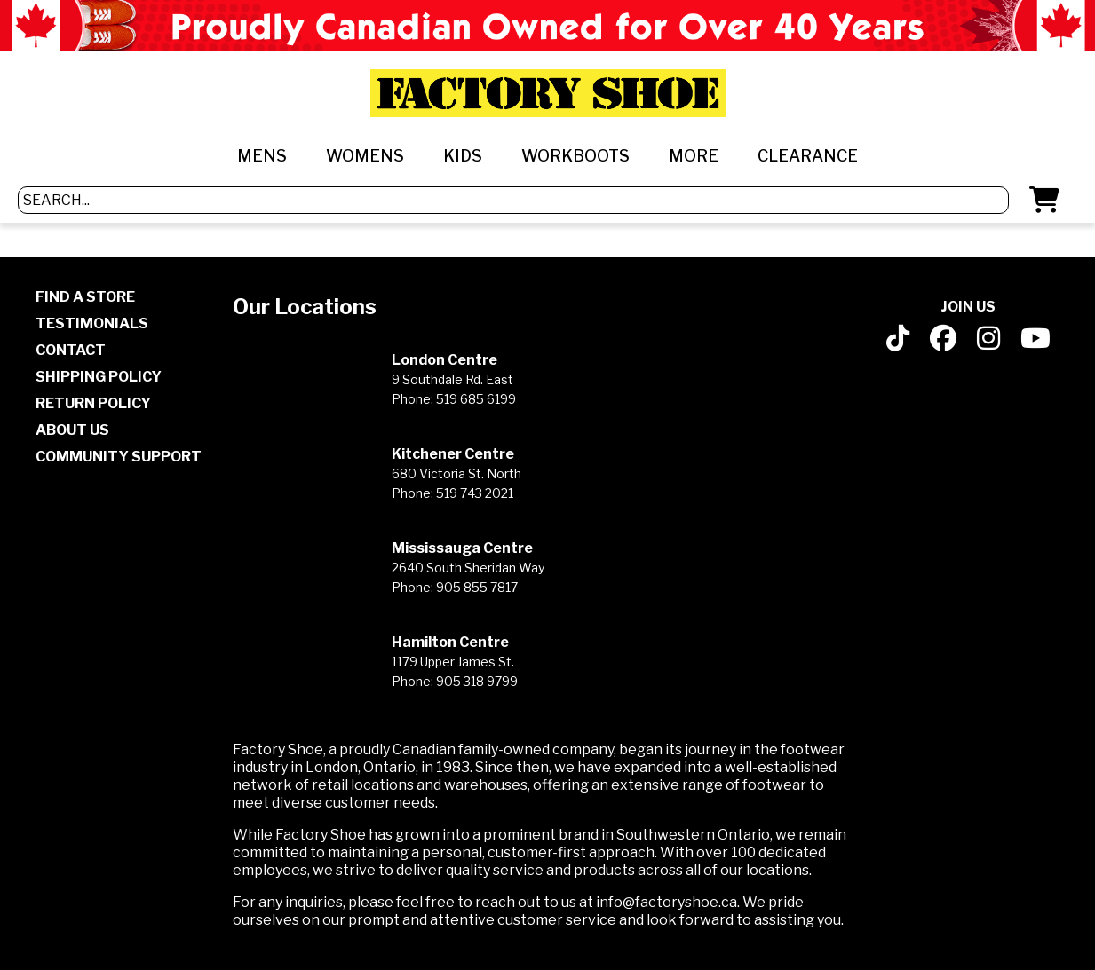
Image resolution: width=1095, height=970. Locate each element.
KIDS (462, 155)
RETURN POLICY (93, 403)
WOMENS (365, 155)
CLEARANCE (808, 155)
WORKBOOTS (575, 155)
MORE (693, 155)
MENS (262, 155)
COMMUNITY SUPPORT (119, 456)
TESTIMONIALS (92, 323)
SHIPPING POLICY (99, 376)
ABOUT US (72, 430)
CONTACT (71, 350)
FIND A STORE (85, 296)
